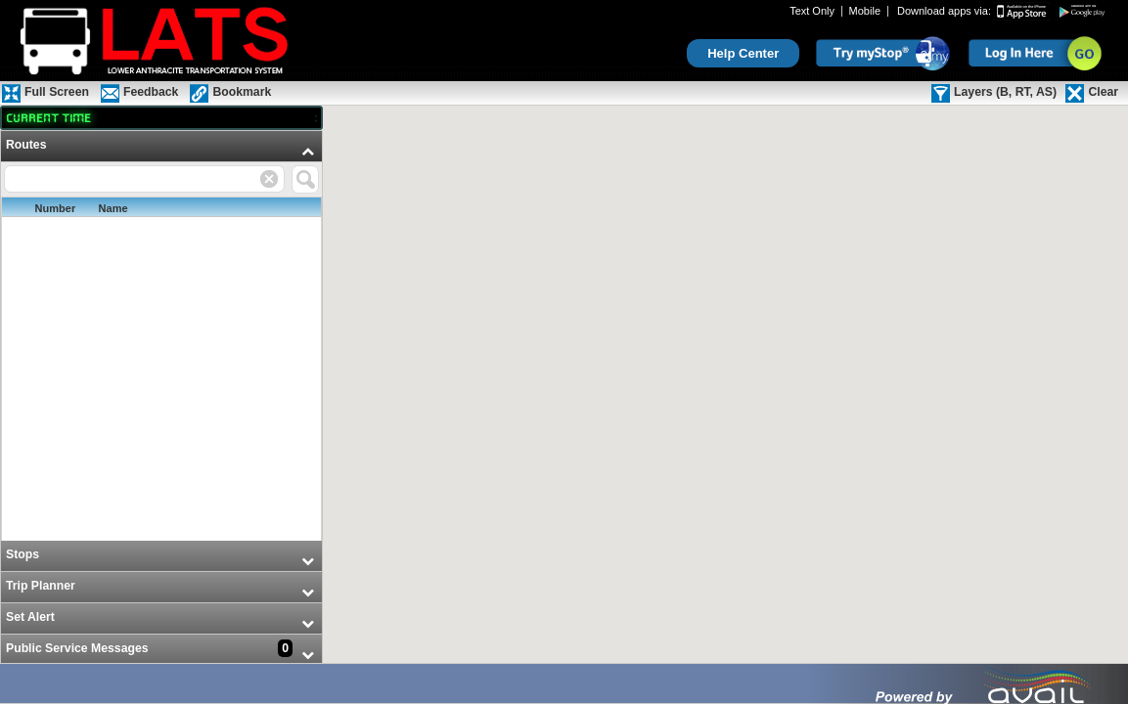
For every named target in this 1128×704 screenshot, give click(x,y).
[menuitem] (161, 336)
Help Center (743, 53)
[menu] (161, 398)
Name (113, 208)
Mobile (864, 11)
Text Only (812, 11)
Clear (1103, 92)
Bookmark (241, 92)
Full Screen (56, 92)
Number (55, 208)
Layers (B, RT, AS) (1005, 92)
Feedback (150, 92)
